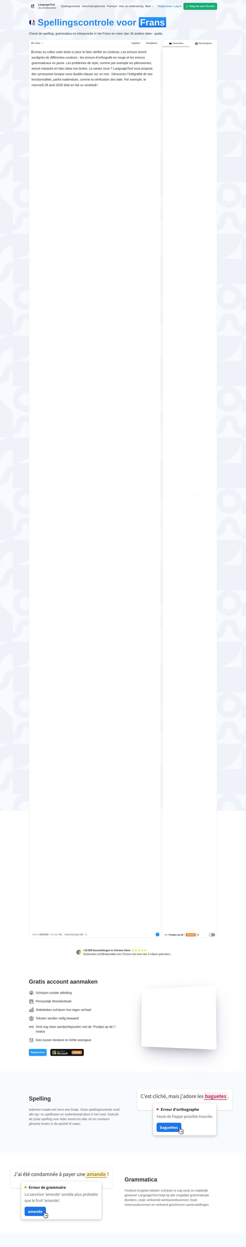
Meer (148, 6)
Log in (178, 6)
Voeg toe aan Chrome (202, 6)
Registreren (165, 6)
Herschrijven (203, 43)
